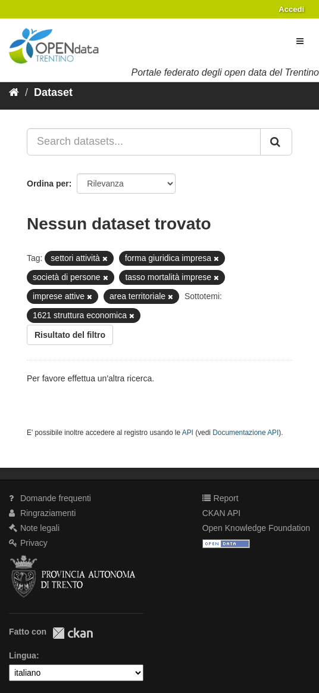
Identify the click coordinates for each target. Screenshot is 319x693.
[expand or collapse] (300, 41)
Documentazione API (245, 432)
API (187, 432)
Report (220, 498)
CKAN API (221, 513)
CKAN (72, 633)
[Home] (14, 92)
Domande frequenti (50, 498)
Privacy (28, 543)
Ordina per (48, 183)
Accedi (291, 9)
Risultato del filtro (70, 335)
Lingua (22, 655)
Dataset (53, 92)
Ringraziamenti (42, 513)
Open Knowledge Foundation (256, 528)
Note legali (34, 528)
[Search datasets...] (144, 142)
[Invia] (276, 142)
